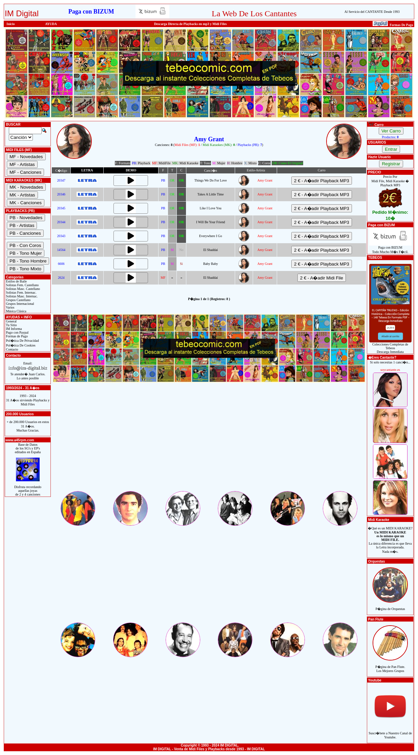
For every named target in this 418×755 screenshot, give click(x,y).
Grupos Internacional (19, 304)
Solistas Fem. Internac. (20, 292)
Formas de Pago (16, 336)
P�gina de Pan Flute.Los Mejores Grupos (390, 665)
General (11, 321)
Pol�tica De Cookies (20, 345)
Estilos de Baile (16, 281)
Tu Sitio (11, 325)
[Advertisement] (209, 442)
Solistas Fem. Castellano (22, 285)
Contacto (11, 349)
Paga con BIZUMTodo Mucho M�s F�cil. (390, 248)
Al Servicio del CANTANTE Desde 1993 (372, 12)
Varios (9, 307)
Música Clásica (15, 311)
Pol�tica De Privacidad (22, 340)
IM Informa (13, 329)
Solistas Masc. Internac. (21, 296)
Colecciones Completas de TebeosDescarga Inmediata (390, 346)
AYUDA (51, 24)
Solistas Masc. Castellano (22, 289)
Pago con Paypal (16, 332)
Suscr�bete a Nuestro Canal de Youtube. (390, 731)
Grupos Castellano (17, 300)
